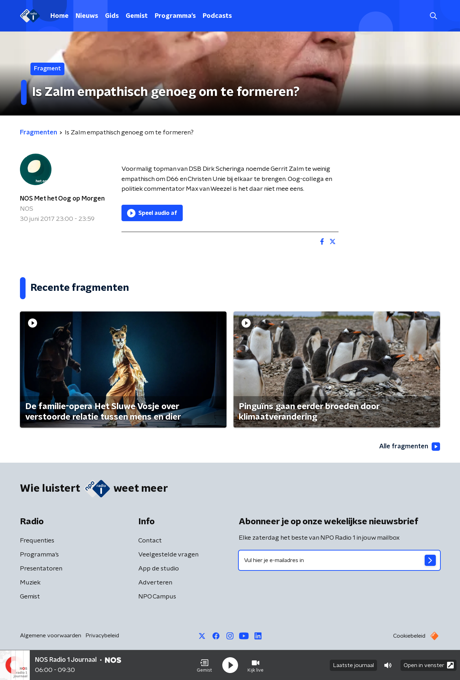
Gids (112, 16)
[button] (204, 665)
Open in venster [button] (429, 665)
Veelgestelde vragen (168, 555)
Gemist (137, 16)
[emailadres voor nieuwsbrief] (339, 560)
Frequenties (37, 541)
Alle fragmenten (409, 446)
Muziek (30, 583)
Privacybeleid (102, 635)
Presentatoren (41, 569)
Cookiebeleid (409, 636)
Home (59, 16)
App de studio (158, 569)
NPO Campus (157, 597)
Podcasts (217, 16)
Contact (150, 541)
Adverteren (155, 583)
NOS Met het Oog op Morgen (62, 199)
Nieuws (87, 16)
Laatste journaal (353, 665)
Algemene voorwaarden (50, 635)
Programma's (175, 16)
